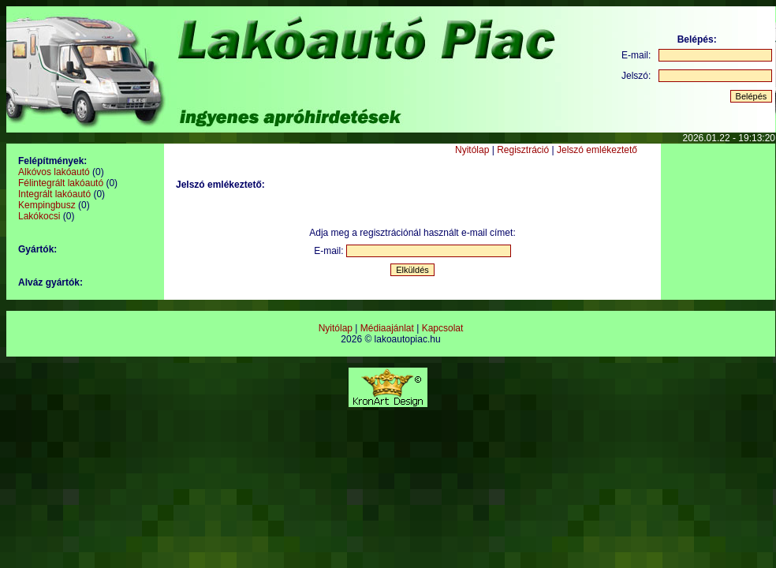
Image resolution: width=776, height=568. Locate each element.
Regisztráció (523, 149)
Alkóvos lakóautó (54, 172)
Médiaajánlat (387, 328)
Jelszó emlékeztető (597, 149)
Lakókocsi (39, 216)
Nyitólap (472, 149)
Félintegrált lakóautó (60, 183)
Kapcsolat (443, 328)
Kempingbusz (47, 205)
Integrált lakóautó (54, 194)
